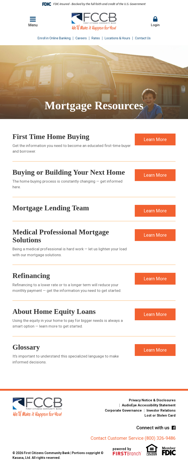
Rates (96, 38)
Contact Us (143, 38)
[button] (155, 21)
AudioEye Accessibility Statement (149, 405)
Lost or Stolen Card (160, 415)
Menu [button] (32, 21)
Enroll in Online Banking (54, 38)
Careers (81, 38)
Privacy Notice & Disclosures (152, 400)
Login (155, 21)
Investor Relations (161, 410)
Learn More (155, 142)
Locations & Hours (117, 38)
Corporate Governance (123, 410)
